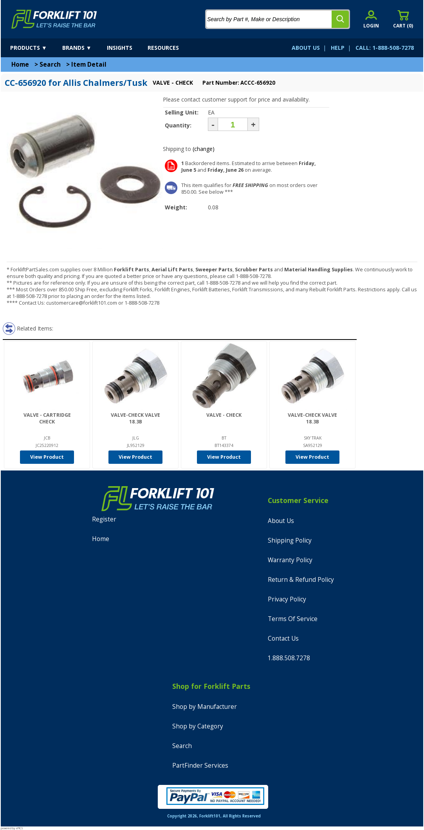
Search (50, 64)
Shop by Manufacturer (204, 707)
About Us (281, 521)
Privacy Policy (287, 599)
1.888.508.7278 (289, 658)
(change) (204, 149)
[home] (54, 19)
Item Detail (88, 64)
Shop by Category (197, 726)
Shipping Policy (290, 540)
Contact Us (283, 638)
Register (104, 519)
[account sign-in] (371, 19)
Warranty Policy (290, 560)
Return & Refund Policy (301, 580)
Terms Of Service (293, 619)
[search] (340, 19)
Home (20, 64)
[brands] (83, 47)
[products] (35, 47)
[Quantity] (232, 124)
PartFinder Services (200, 765)
